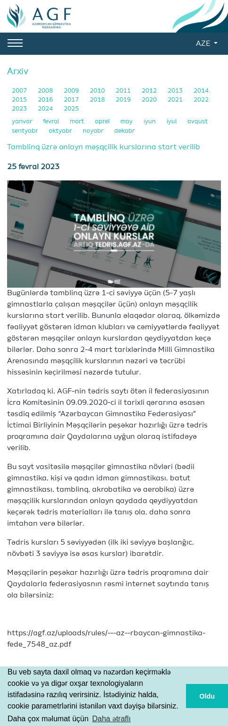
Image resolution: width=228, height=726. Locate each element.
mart (77, 122)
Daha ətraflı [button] (111, 719)
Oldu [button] (207, 696)
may (127, 122)
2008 (46, 91)
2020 (150, 100)
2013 (176, 91)
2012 (150, 91)
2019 (124, 100)
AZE (204, 44)
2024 (46, 109)
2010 (98, 91)
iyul (172, 122)
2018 (98, 100)
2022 (201, 100)
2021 (176, 100)
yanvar (23, 122)
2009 (72, 91)
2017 (72, 100)
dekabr (124, 131)
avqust (197, 122)
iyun (150, 122)
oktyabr (61, 131)
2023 (20, 109)
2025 (71, 109)
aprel (103, 122)
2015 (20, 100)
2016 (46, 100)
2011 (124, 91)
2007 (20, 91)
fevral (51, 122)
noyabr (94, 131)
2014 (201, 91)
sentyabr (25, 131)
